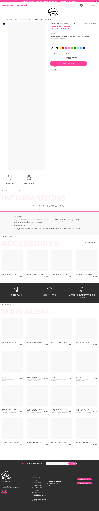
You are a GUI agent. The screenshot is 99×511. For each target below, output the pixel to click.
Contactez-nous (22, 5)
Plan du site (36, 490)
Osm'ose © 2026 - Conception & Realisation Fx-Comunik (49, 509)
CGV (49, 485)
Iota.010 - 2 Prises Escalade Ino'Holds (9, 275)
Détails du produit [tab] (56, 205)
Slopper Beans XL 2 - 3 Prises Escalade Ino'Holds (83, 410)
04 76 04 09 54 (6, 481)
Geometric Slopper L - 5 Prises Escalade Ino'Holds (35, 410)
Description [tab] (39, 205)
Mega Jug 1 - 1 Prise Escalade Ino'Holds (83, 443)
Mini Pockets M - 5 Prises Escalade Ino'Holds (82, 343)
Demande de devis (7, 5)
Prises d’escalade (38, 482)
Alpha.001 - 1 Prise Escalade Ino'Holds (58, 443)
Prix (67, 54)
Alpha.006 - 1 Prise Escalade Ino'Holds (9, 376)
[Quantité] (57, 58)
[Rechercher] (66, 5)
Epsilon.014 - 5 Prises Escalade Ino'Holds (84, 275)
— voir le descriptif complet (58, 40)
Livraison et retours (53, 483)
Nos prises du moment (39, 487)
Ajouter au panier (68, 63)
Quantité (54, 54)
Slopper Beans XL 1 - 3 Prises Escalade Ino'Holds (34, 376)
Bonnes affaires (37, 485)
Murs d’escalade (37, 484)
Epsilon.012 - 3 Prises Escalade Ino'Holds (59, 275)
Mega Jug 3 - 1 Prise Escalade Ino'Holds (83, 376)
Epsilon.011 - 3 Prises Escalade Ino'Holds (35, 275)
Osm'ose (35, 480)
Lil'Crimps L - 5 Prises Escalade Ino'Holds (10, 443)
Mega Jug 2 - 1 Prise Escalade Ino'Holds (59, 343)
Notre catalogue (37, 489)
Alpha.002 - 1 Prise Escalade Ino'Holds (9, 410)
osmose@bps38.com (8, 483)
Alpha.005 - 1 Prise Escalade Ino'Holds (34, 443)
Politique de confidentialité (55, 481)
